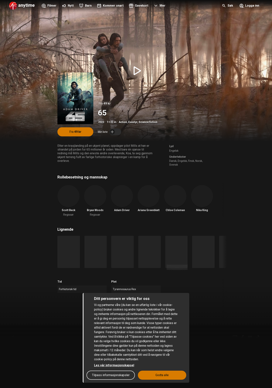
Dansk (173, 160)
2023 (101, 122)
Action (123, 122)
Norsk (198, 160)
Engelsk (173, 150)
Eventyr (132, 122)
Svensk (173, 164)
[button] (159, 6)
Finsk (191, 160)
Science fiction (148, 122)
